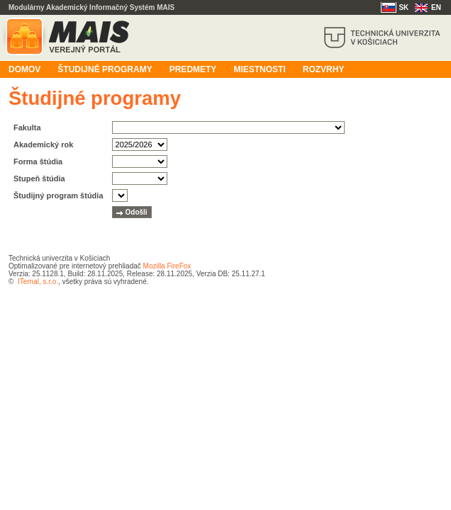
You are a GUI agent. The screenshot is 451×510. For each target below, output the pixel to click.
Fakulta (27, 127)
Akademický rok (43, 144)
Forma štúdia (37, 161)
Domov (24, 69)
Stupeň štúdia (39, 178)
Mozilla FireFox (167, 266)
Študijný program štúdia (58, 195)
